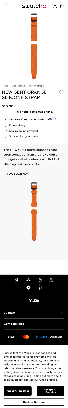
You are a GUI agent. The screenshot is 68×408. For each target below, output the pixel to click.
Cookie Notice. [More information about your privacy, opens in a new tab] (48, 380)
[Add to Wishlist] (61, 92)
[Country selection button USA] (34, 300)
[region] (34, 376)
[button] (6, 6)
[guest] (55, 6)
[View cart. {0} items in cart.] (62, 6)
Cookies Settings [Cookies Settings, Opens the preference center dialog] (34, 402)
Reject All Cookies (17, 391)
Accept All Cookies (50, 391)
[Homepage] (34, 6)
